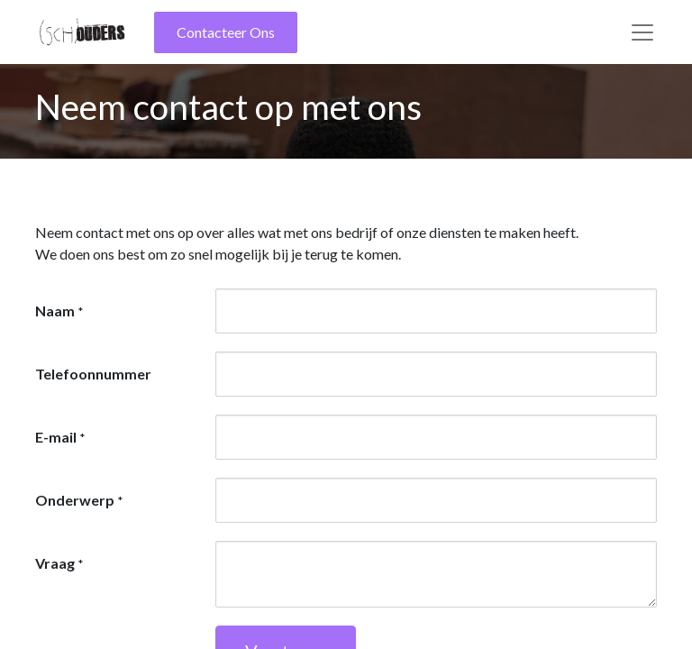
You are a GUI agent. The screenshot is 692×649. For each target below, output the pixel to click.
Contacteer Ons (226, 32)
